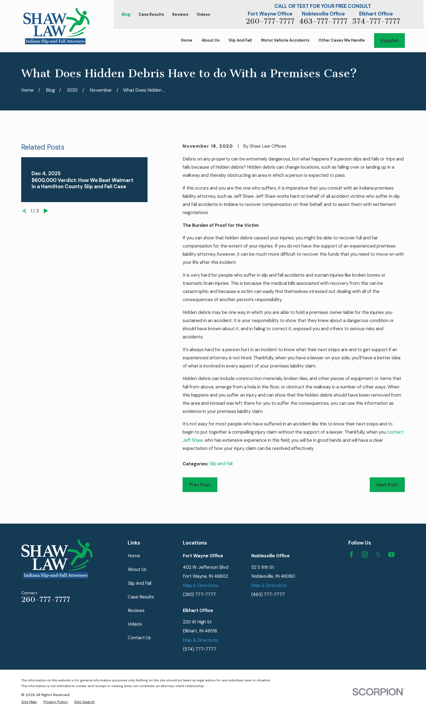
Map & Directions (200, 585)
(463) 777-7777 (268, 594)
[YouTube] (391, 554)
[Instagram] (365, 554)
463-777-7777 (323, 21)
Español (389, 41)
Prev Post (199, 485)
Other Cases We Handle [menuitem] (341, 40)
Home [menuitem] (186, 40)
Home (134, 556)
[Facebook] (351, 554)
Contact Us (139, 638)
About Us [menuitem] (211, 40)
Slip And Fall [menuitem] (240, 40)
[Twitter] (378, 554)
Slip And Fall (139, 583)
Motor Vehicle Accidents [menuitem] (285, 40)
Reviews (180, 14)
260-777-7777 (270, 21)
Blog (126, 14)
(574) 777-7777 (199, 649)
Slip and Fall (221, 463)
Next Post (387, 485)
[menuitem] (29, 702)
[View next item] (45, 210)
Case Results (151, 14)
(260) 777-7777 (199, 594)
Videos (203, 14)
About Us (137, 569)
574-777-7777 (376, 21)
